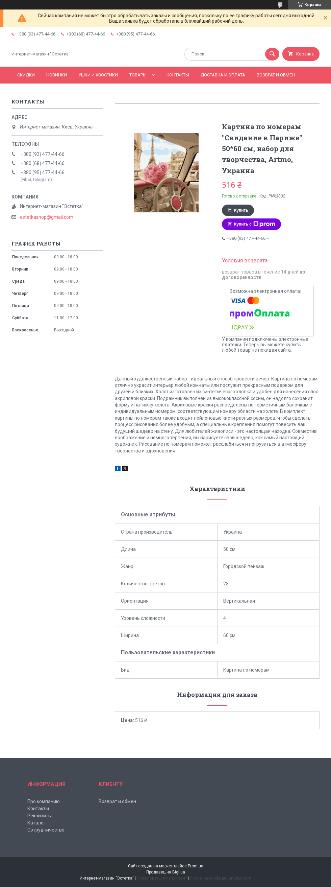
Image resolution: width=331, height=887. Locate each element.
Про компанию (43, 801)
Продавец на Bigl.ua (165, 872)
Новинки (56, 74)
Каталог (36, 822)
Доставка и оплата (223, 74)
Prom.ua (195, 866)
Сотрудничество (46, 830)
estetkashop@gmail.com (46, 217)
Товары (138, 74)
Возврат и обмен (276, 74)
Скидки (26, 74)
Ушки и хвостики (98, 74)
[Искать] (272, 54)
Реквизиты (39, 815)
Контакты (178, 74)
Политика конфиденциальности (220, 878)
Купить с (254, 224)
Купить (241, 210)
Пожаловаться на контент (162, 878)
